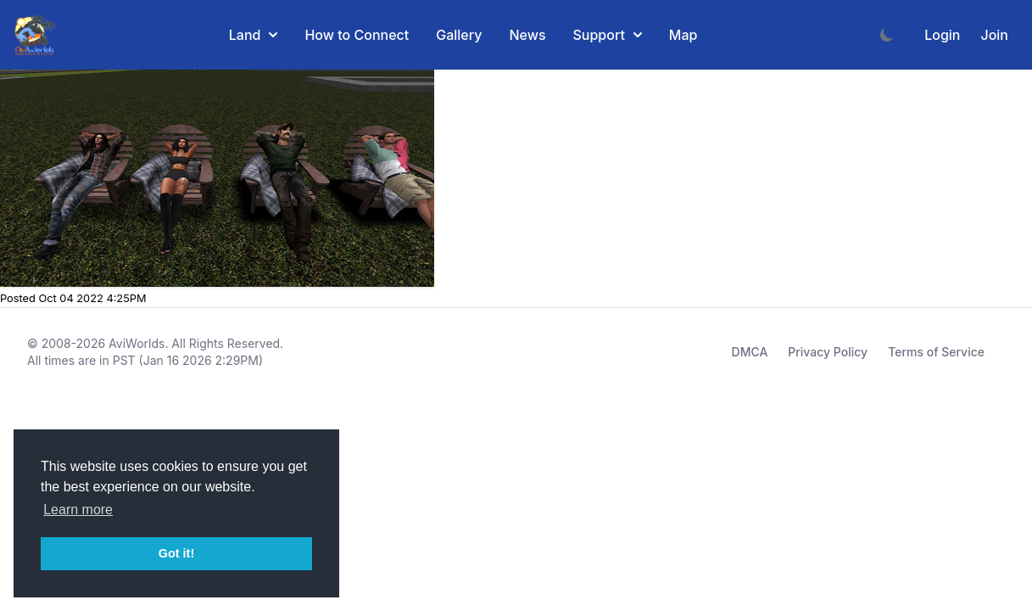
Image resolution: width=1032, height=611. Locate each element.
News (527, 34)
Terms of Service (936, 352)
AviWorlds (137, 343)
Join (994, 34)
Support (607, 34)
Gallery (459, 34)
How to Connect (356, 34)
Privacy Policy (827, 352)
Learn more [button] (78, 509)
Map (683, 34)
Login (942, 34)
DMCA (750, 352)
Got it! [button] (176, 553)
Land (253, 34)
